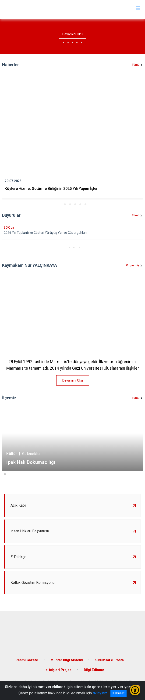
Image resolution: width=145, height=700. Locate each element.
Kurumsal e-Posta (109, 660)
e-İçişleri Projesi (59, 670)
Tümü (135, 64)
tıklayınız (100, 693)
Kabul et (118, 693)
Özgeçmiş (132, 265)
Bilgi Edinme (94, 670)
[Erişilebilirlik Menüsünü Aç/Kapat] (135, 690)
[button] (60, 204)
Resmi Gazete (27, 660)
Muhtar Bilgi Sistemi (66, 660)
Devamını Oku (72, 34)
